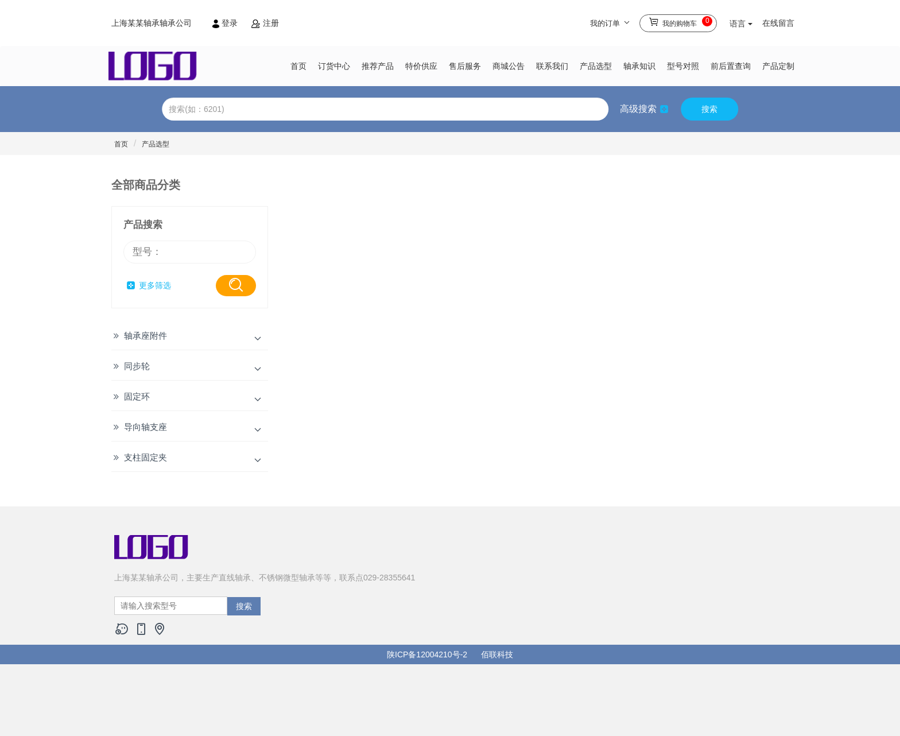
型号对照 (683, 66)
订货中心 (334, 66)
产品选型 (596, 66)
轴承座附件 (145, 335)
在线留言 (778, 23)
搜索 (709, 109)
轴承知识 (639, 66)
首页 (298, 66)
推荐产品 (378, 66)
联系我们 (552, 66)
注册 (265, 23)
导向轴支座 (145, 427)
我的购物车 (680, 22)
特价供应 (421, 66)
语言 (741, 23)
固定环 (137, 396)
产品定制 (778, 66)
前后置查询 (731, 66)
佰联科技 (497, 654)
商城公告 (508, 66)
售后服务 (465, 66)
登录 (226, 23)
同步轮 (137, 366)
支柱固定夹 (145, 457)
